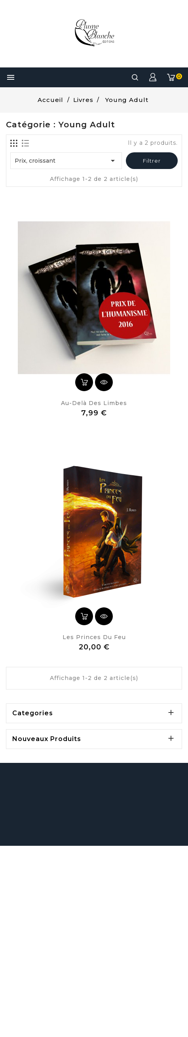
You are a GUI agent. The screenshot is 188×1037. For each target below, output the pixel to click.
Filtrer (152, 160)
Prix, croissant (66, 160)
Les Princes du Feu (94, 637)
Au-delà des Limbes (94, 403)
